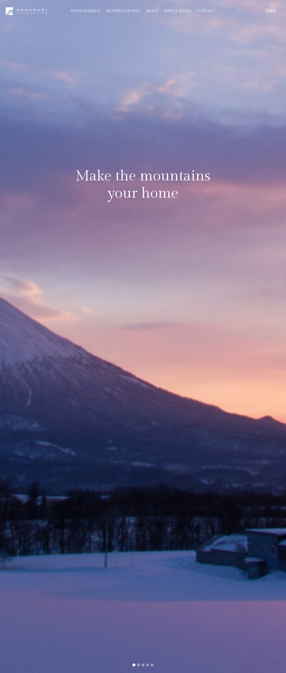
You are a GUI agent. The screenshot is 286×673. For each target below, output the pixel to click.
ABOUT (152, 10)
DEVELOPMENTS (85, 10)
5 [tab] (152, 665)
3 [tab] (143, 665)
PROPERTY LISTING (123, 10)
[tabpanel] (143, 336)
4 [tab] (147, 665)
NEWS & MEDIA (177, 10)
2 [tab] (138, 665)
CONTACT (206, 10)
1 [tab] (134, 665)
